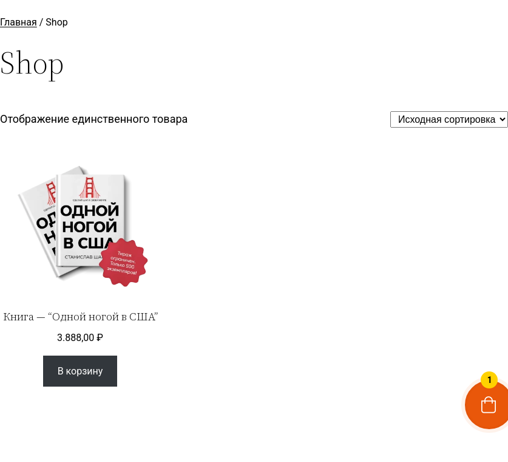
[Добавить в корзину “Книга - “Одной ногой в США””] (80, 371)
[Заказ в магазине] (449, 119)
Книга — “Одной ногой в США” (80, 317)
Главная (18, 22)
